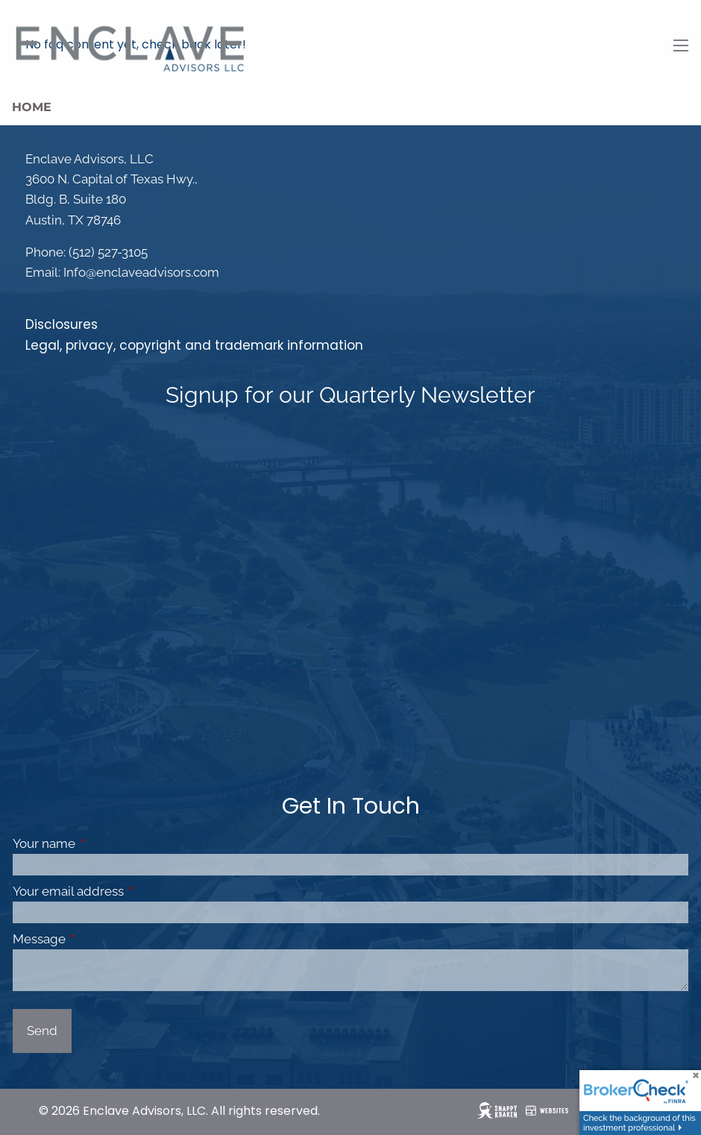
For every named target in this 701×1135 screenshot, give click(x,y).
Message (101, 938)
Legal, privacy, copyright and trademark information (194, 345)
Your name (105, 843)
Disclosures (61, 324)
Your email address (130, 891)
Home (31, 107)
